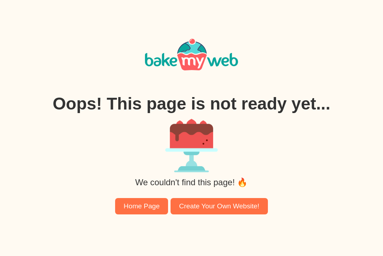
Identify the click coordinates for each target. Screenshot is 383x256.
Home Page (142, 206)
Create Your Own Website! (219, 206)
